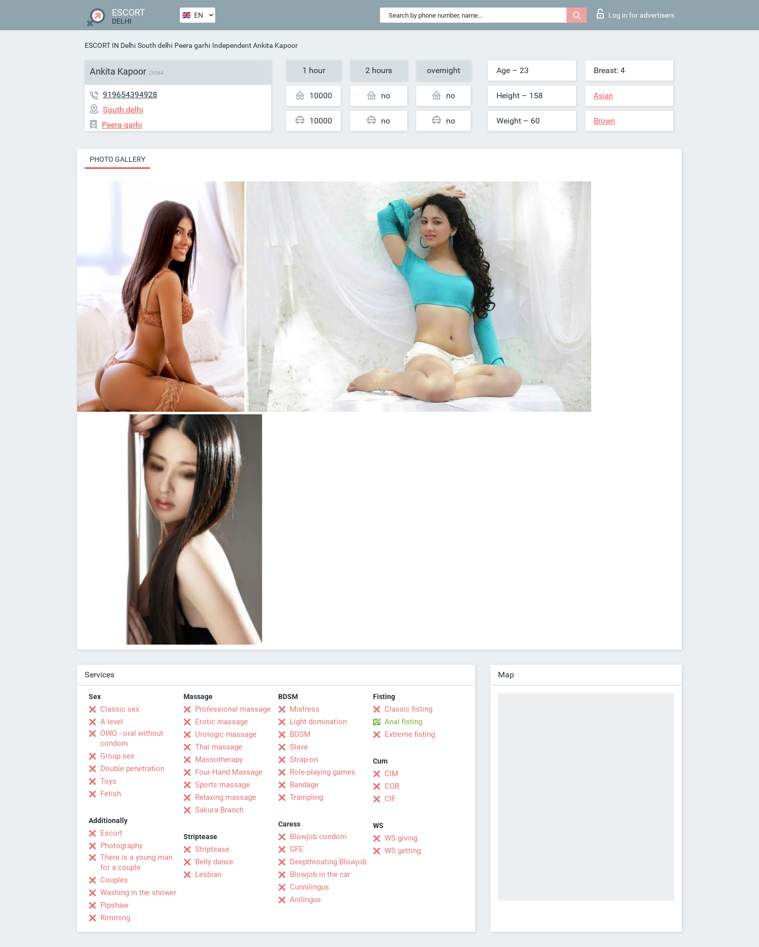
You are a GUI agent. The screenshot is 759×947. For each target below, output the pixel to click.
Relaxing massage (225, 797)
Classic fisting (408, 709)
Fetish (110, 793)
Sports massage (222, 784)
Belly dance (214, 861)
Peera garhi (192, 45)
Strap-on (304, 759)
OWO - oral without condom (131, 738)
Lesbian (208, 874)
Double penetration (132, 768)
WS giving (401, 838)
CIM (391, 773)
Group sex (117, 756)
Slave (299, 746)
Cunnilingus (309, 887)
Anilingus (305, 899)
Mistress (305, 709)
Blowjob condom (318, 836)
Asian (603, 95)
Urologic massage (226, 734)
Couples (114, 880)
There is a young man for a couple (136, 862)
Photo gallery (117, 159)
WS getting (403, 850)
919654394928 (130, 94)
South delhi (155, 45)
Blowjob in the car (320, 874)
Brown (604, 120)
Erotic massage (221, 721)
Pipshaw (114, 905)
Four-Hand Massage (229, 772)
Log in (635, 13)
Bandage (304, 784)
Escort (111, 833)
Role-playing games (322, 772)
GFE (296, 849)
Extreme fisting (410, 734)
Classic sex (119, 709)
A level (111, 721)
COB (392, 786)
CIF (390, 798)
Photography (121, 845)
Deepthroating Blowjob (328, 861)
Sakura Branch (219, 809)
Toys (108, 781)
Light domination (318, 721)
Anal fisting (403, 721)
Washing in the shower (138, 892)
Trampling (306, 797)
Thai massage (218, 746)
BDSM (300, 734)
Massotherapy (219, 759)
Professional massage (233, 709)
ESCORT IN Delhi (110, 45)
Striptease (212, 849)
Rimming (115, 917)
